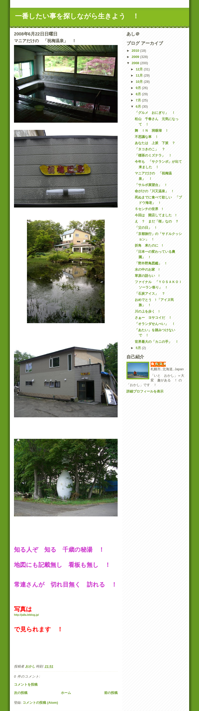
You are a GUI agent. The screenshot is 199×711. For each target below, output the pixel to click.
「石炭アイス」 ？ (150, 293)
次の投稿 (20, 693)
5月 (139, 348)
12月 (140, 69)
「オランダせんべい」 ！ (155, 324)
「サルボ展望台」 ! (150, 185)
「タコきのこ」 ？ (150, 149)
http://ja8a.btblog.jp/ (26, 614)
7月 (139, 100)
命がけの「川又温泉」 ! (154, 191)
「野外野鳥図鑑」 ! (150, 263)
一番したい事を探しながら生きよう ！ (77, 16)
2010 (136, 51)
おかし (161, 364)
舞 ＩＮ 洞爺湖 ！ (151, 130)
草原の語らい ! (147, 276)
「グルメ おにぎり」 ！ (155, 113)
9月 (139, 88)
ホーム (66, 693)
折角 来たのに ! (149, 245)
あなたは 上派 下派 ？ (155, 143)
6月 (139, 106)
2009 (136, 57)
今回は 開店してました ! (155, 215)
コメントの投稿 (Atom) (40, 703)
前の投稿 (111, 693)
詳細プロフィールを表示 (145, 391)
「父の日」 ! (145, 227)
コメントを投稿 (26, 684)
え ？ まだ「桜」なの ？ (157, 221)
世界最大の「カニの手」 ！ (157, 342)
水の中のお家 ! (147, 269)
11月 (140, 75)
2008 (136, 63)
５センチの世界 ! (149, 209)
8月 (139, 94)
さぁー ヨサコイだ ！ (153, 318)
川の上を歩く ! (147, 311)
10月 (140, 82)
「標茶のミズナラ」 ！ (153, 155)
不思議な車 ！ (146, 137)
